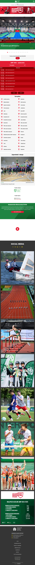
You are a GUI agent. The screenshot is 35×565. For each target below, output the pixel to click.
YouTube (22, 247)
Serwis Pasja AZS (17, 547)
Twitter (20, 247)
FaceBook (13, 247)
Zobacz (18, 58)
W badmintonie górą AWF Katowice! (10, 45)
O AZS (17, 541)
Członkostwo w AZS (17, 543)
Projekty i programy (17, 545)
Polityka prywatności (17, 554)
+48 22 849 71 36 (18, 536)
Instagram (15, 247)
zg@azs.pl (16, 537)
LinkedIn (17, 247)
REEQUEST (19, 563)
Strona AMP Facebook (17, 211)
